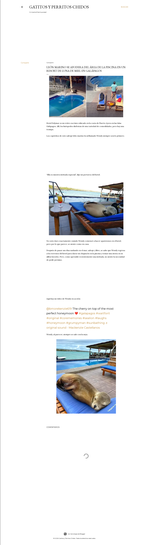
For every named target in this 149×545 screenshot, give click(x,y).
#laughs (101, 318)
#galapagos (87, 313)
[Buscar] (124, 7)
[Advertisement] (74, 39)
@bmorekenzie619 (59, 308)
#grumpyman (76, 323)
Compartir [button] (25, 63)
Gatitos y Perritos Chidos (59, 7)
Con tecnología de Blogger (74, 534)
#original (52, 318)
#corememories (71, 318)
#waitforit (103, 313)
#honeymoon (55, 323)
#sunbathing (95, 323)
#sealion (88, 318)
